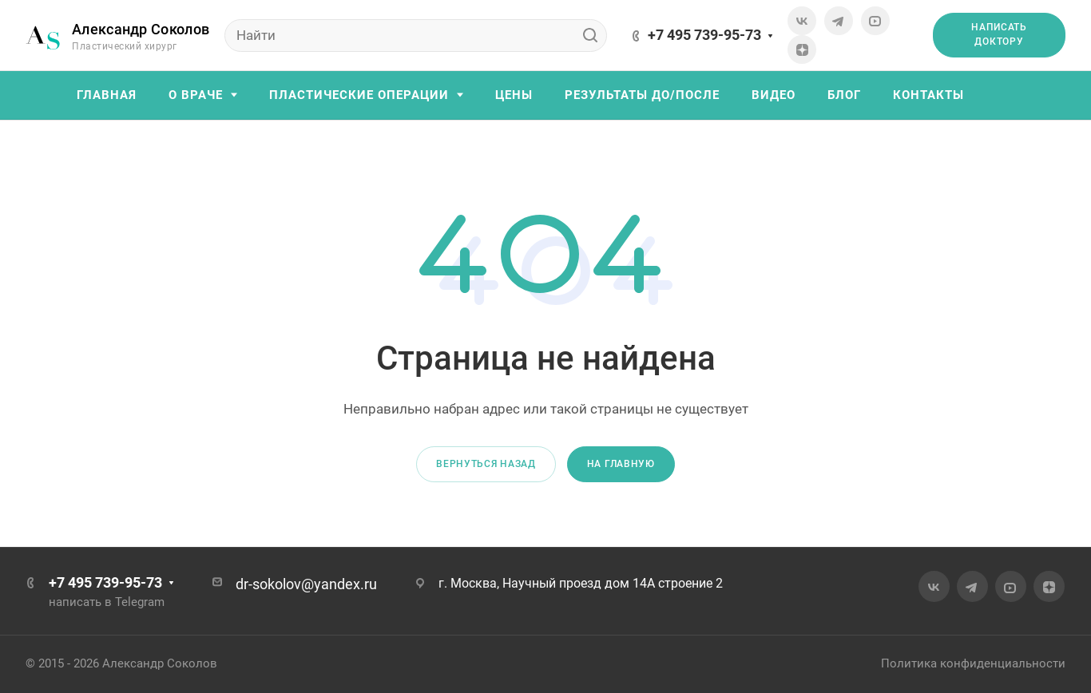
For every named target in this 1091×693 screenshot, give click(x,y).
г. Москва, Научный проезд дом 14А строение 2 (580, 583)
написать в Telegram (107, 602)
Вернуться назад (486, 463)
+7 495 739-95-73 (704, 34)
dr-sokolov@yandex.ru (306, 584)
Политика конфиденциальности (973, 663)
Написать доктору (999, 34)
